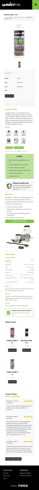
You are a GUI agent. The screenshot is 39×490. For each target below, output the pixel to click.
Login (4, 478)
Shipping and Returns (25, 473)
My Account (6, 475)
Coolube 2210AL (18, 17)
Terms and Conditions (25, 475)
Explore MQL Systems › (19, 221)
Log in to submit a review (13, 459)
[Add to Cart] (9, 96)
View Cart (5, 473)
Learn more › (22, 189)
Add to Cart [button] (12, 350)
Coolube (9, 17)
